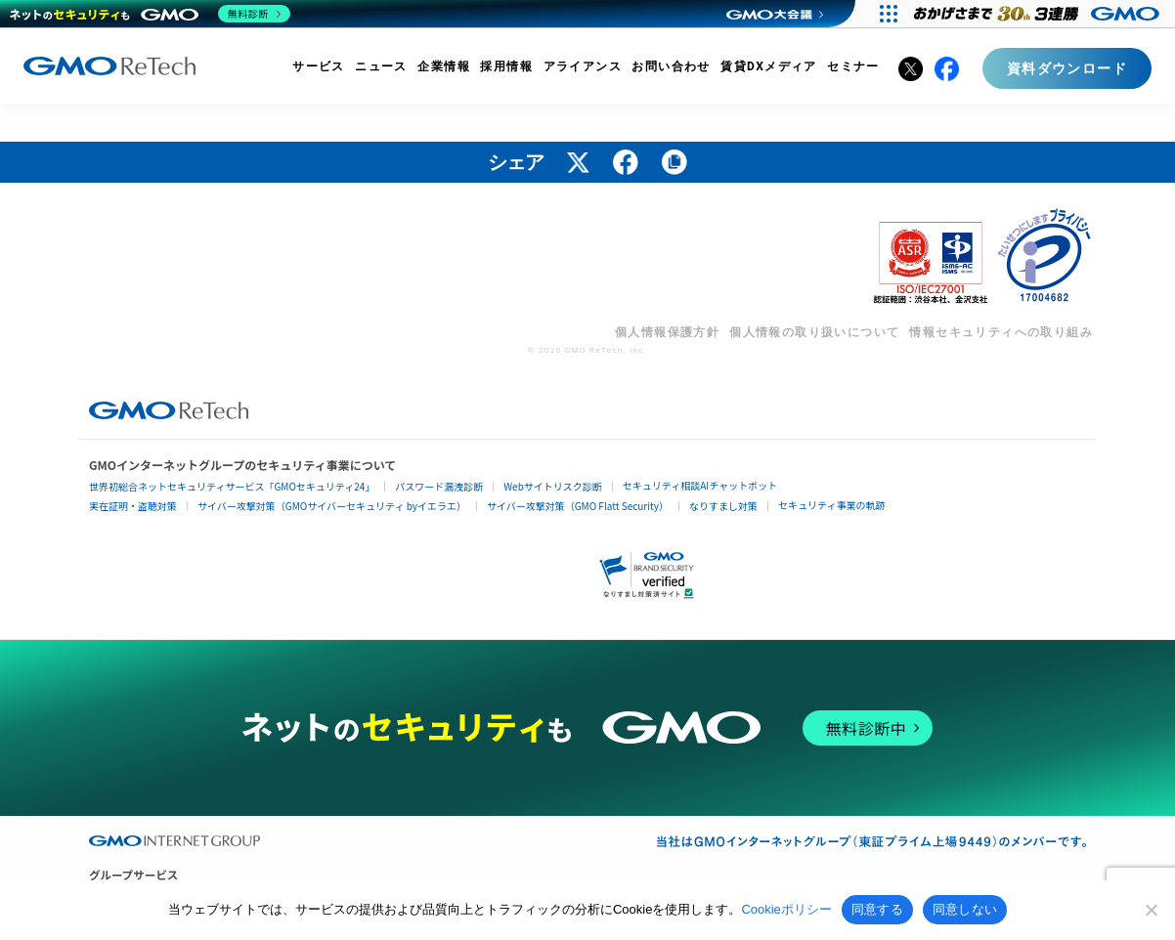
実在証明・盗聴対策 (133, 505)
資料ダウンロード (1067, 68)
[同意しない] (1150, 909)
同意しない (965, 909)
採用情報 (506, 66)
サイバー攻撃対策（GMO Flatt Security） (578, 505)
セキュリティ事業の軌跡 (831, 504)
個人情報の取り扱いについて (814, 332)
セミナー (853, 66)
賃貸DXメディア (768, 66)
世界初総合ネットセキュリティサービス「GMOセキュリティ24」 (231, 486)
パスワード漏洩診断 (439, 486)
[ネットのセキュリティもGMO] (150, 13)
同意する (877, 909)
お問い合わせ (670, 66)
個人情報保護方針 (667, 332)
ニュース (381, 66)
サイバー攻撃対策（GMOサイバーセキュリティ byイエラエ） (331, 505)
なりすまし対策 (723, 505)
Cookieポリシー (786, 909)
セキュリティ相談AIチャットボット (700, 485)
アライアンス (583, 66)
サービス (318, 66)
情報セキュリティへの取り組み (1001, 332)
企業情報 (443, 66)
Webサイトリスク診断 (552, 486)
